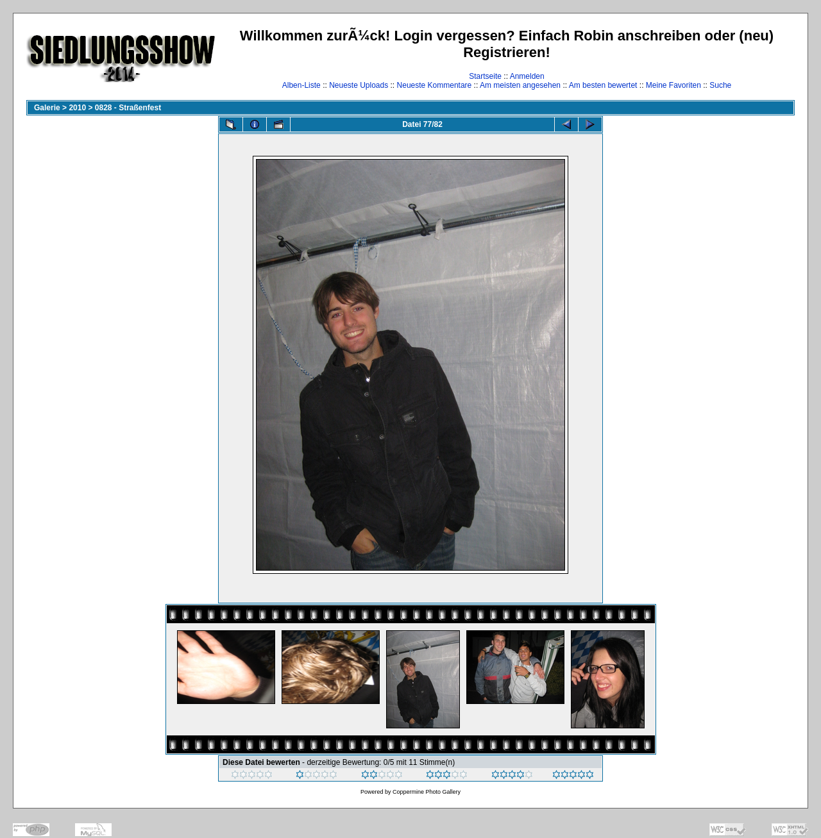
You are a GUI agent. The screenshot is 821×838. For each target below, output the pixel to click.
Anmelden (527, 76)
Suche (720, 85)
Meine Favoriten (673, 85)
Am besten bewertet (603, 85)
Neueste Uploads (358, 85)
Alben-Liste (301, 85)
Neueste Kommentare (434, 85)
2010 (77, 107)
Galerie (47, 107)
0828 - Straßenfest (128, 107)
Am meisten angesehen (520, 85)
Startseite (485, 76)
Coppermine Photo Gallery (427, 792)
